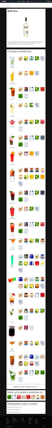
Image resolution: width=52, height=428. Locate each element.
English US (30, 423)
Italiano (36, 423)
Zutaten (32, 1)
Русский (36, 422)
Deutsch (30, 420)
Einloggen (48, 1)
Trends (19, 1)
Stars (13, 422)
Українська (36, 420)
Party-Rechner (14, 419)
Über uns (23, 419)
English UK (30, 419)
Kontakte (23, 420)
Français (36, 419)
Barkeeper (23, 1)
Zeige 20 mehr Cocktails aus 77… (26, 387)
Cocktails (27, 1)
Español (30, 422)
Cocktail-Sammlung (15, 420)
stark (8, 12)
